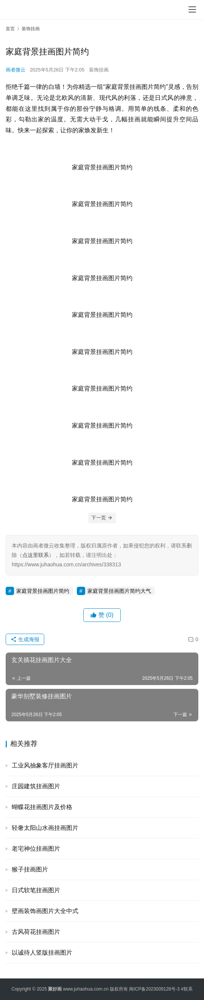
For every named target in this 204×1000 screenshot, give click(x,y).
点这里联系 (35, 555)
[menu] (192, 9)
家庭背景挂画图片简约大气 (119, 591)
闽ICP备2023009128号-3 (154, 989)
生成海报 (25, 639)
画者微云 (15, 70)
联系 (188, 989)
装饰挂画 (99, 70)
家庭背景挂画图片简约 (42, 591)
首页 (10, 28)
